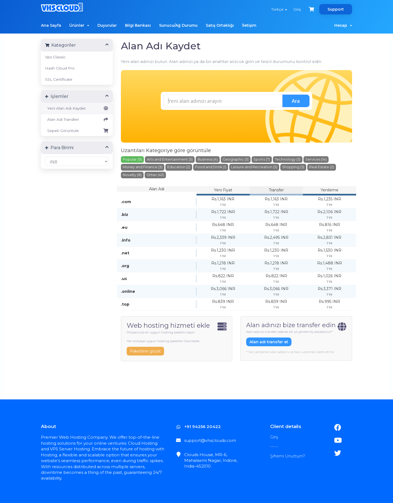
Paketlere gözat (145, 351)
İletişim (249, 25)
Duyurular (107, 25)
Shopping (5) (293, 167)
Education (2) (178, 167)
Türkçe (279, 9)
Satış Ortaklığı (220, 25)
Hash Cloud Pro (60, 68)
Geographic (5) (236, 159)
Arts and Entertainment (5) (170, 159)
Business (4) (208, 159)
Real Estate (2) (321, 167)
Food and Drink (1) (210, 167)
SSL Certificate (58, 79)
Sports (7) (262, 159)
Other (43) (155, 175)
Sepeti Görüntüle (77, 130)
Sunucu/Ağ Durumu (178, 25)
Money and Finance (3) (142, 167)
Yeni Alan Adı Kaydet (77, 108)
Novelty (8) (132, 175)
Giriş (297, 9)
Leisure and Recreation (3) (254, 167)
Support (335, 9)
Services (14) (316, 159)
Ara (296, 101)
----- (274, 446)
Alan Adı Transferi (77, 119)
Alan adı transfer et (268, 341)
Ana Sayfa (51, 25)
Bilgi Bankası (138, 25)
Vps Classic (55, 57)
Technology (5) (287, 159)
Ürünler (79, 25)
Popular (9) (132, 159)
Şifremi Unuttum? (287, 456)
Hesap (343, 25)
